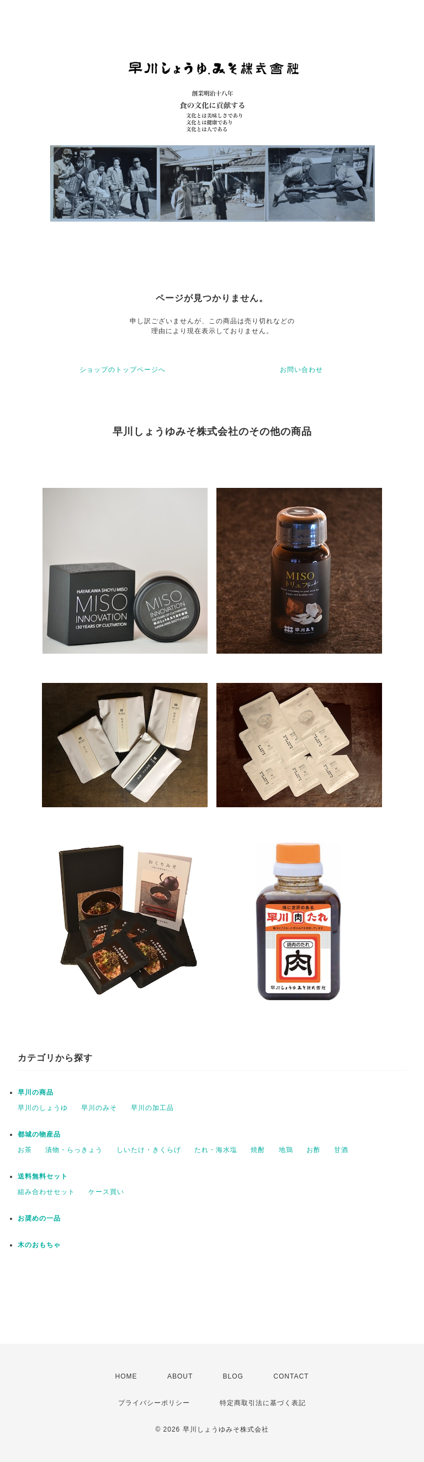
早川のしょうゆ (43, 1108)
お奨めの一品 (39, 1218)
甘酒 (341, 1150)
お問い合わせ (301, 370)
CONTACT (291, 1376)
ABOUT (180, 1376)
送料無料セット (43, 1176)
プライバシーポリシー (154, 1403)
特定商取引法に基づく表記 (263, 1403)
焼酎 (258, 1150)
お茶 (25, 1150)
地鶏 (286, 1150)
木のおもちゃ (39, 1245)
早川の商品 (36, 1092)
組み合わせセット (46, 1192)
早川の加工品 (152, 1108)
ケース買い (106, 1192)
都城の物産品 (39, 1134)
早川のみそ (99, 1108)
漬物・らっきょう (74, 1150)
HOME (126, 1376)
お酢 (313, 1150)
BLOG (233, 1376)
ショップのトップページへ (123, 370)
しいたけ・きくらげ (148, 1150)
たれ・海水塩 (215, 1150)
